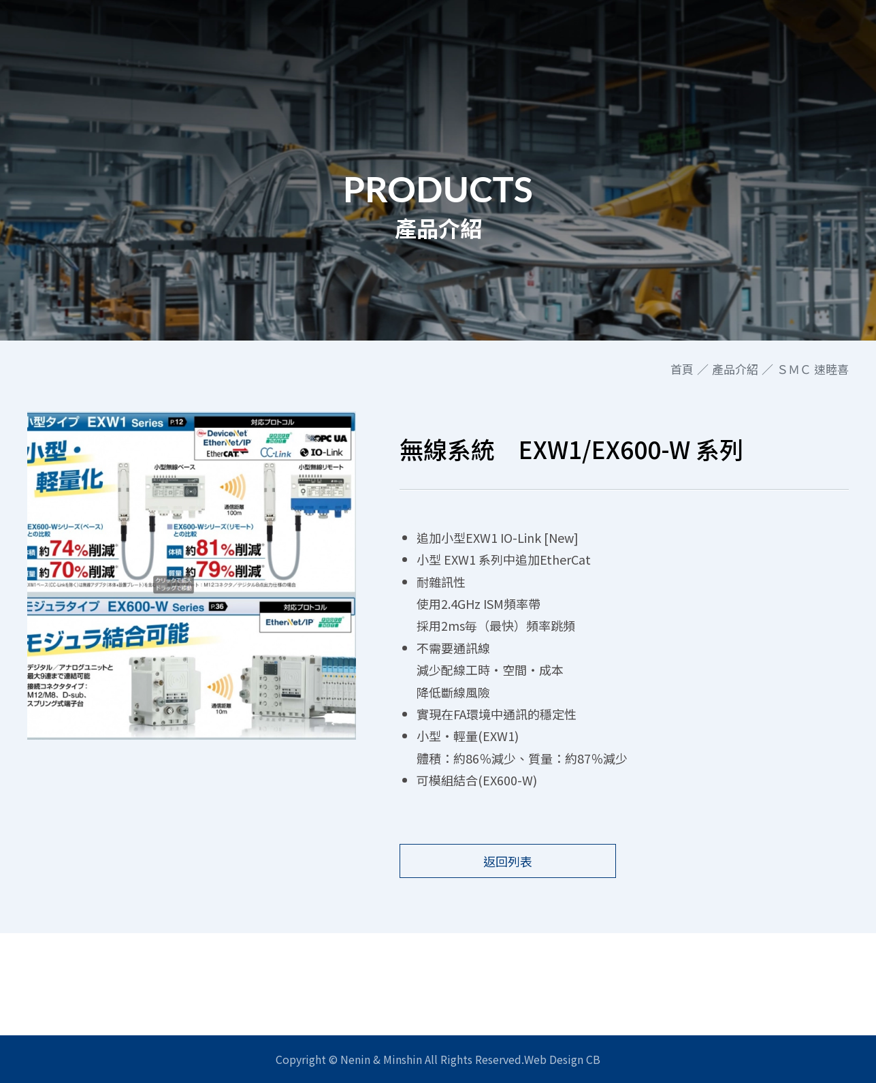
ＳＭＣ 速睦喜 (813, 369)
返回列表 (507, 861)
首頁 (682, 369)
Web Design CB (562, 1059)
